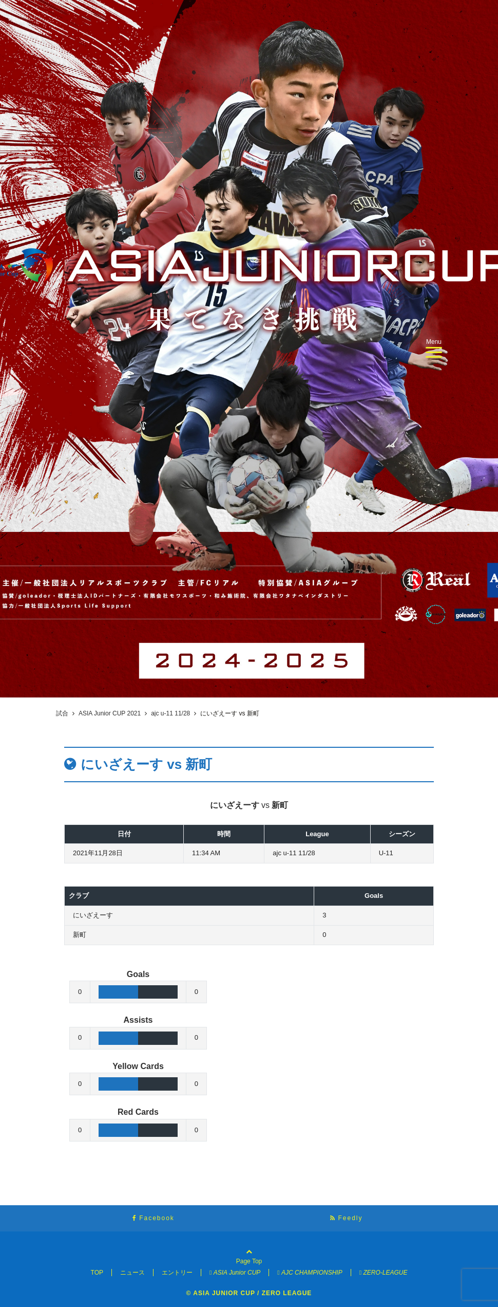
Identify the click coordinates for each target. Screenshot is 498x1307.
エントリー (177, 1272)
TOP (97, 1272)
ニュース (132, 1272)
